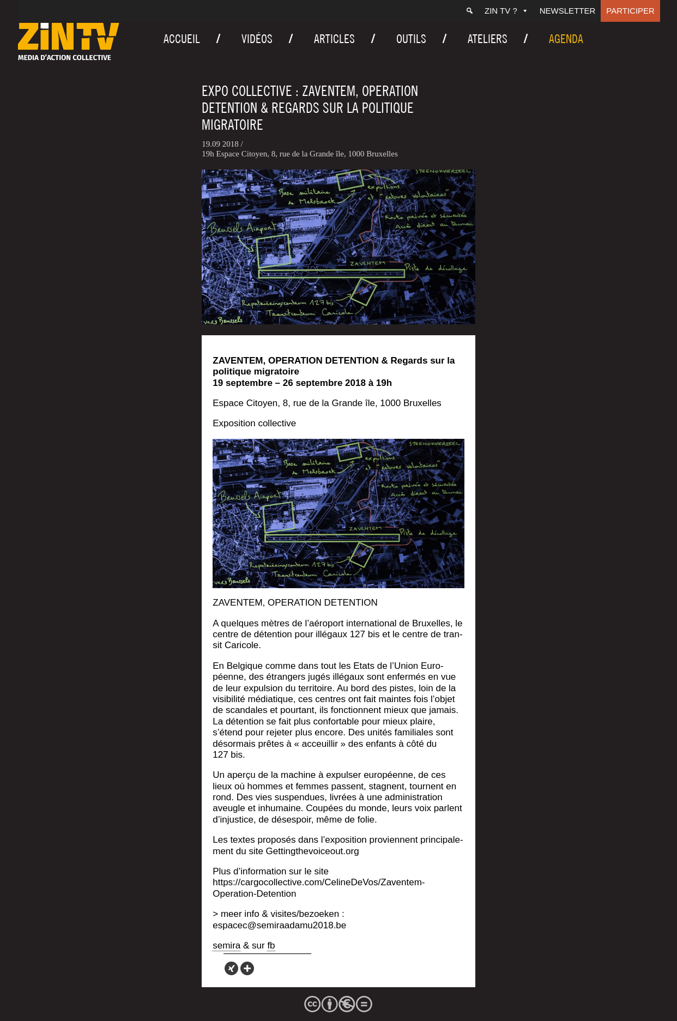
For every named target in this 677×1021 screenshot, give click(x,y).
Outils (411, 39)
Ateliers (487, 39)
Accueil (182, 39)
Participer (630, 10)
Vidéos (257, 39)
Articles (334, 39)
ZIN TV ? (507, 10)
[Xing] (231, 968)
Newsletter (568, 10)
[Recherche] (469, 11)
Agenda (566, 39)
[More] (247, 968)
